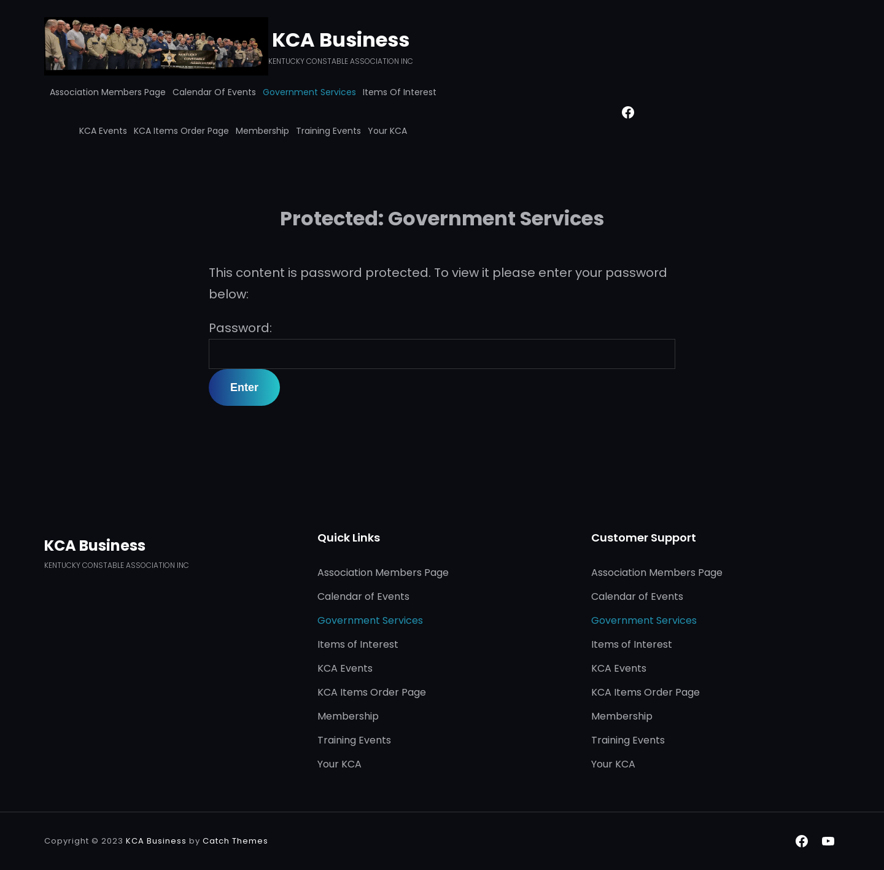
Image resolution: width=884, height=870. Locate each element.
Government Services (309, 92)
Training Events (328, 131)
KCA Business (340, 39)
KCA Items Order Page (181, 131)
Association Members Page (108, 92)
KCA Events (103, 131)
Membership (262, 131)
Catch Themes (235, 841)
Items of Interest (399, 92)
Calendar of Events (214, 92)
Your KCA (387, 131)
